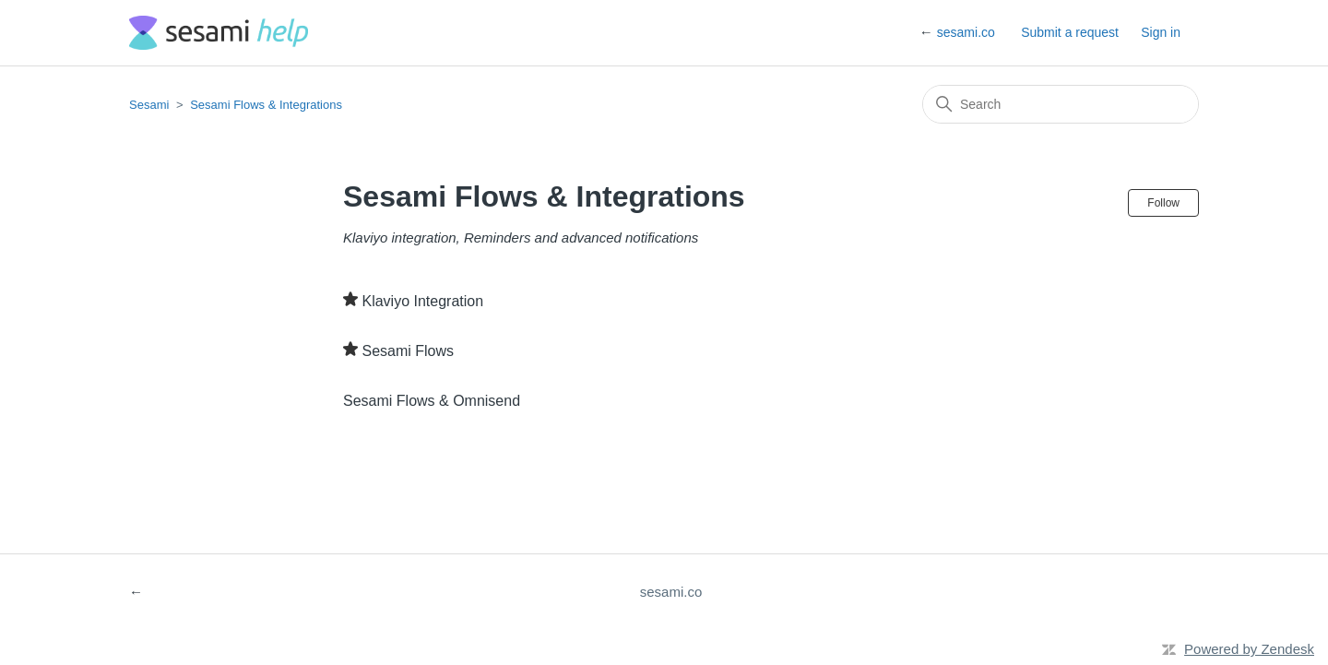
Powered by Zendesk (1249, 649)
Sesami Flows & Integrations (266, 105)
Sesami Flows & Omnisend (431, 401)
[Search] (1060, 104)
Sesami (149, 105)
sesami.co (966, 32)
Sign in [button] (1160, 32)
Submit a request (1070, 32)
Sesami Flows (408, 351)
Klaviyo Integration (422, 301)
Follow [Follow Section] (1163, 202)
